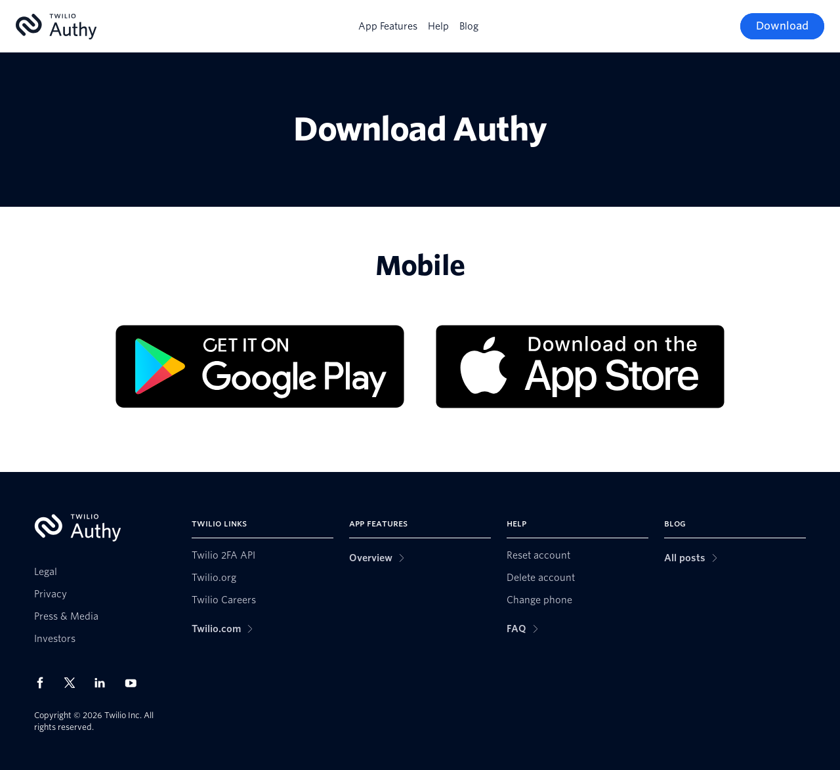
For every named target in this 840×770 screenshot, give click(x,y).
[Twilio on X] (74, 682)
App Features (387, 26)
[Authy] (56, 26)
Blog (468, 26)
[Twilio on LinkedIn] (104, 682)
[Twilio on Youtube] (134, 682)
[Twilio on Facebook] (44, 683)
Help (438, 26)
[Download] (782, 26)
